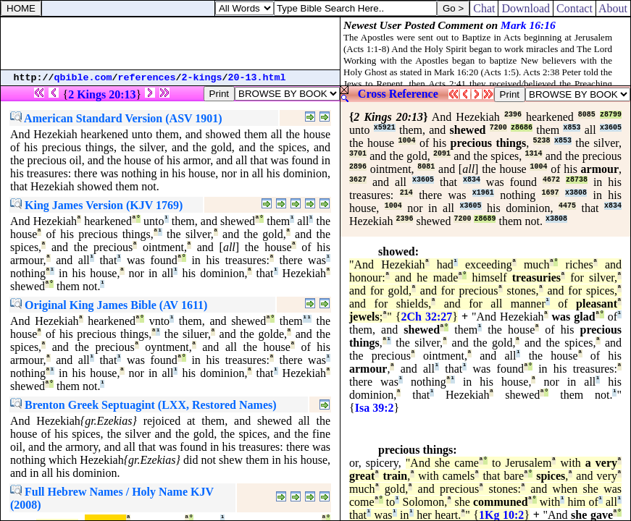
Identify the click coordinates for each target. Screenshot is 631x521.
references (147, 77)
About (613, 8)
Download (525, 8)
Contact (574, 8)
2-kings (202, 77)
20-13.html (257, 77)
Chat (484, 8)
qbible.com (83, 77)
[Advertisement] (170, 43)
